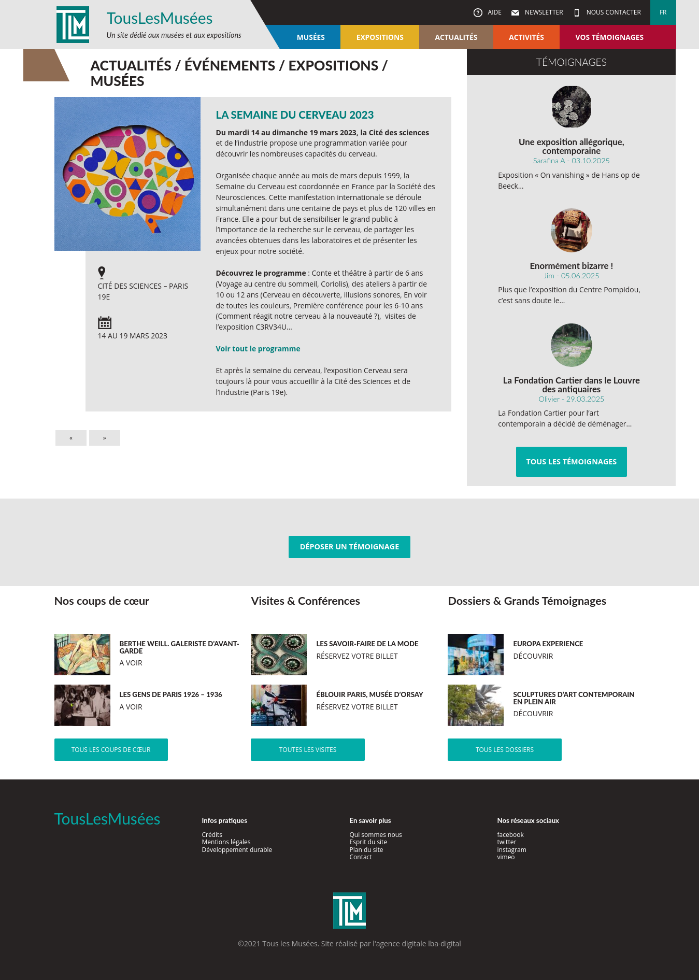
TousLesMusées (160, 17)
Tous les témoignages (571, 461)
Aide (493, 12)
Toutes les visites (308, 749)
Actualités (456, 37)
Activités (526, 37)
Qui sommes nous (376, 834)
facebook (510, 834)
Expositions (380, 37)
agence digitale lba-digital (418, 943)
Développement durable (237, 849)
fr (663, 12)
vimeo (506, 857)
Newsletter (543, 12)
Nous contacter (613, 12)
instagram (511, 849)
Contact (361, 857)
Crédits (212, 834)
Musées (311, 37)
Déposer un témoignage (349, 546)
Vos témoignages (610, 37)
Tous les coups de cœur (111, 749)
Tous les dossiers (505, 749)
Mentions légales (226, 841)
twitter (507, 841)
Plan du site (366, 849)
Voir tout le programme (258, 348)
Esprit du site (369, 841)
